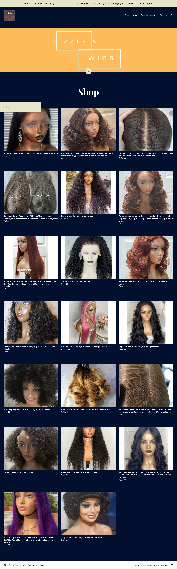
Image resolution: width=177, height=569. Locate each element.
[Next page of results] (92, 558)
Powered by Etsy (35, 565)
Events (144, 15)
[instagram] (172, 565)
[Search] (172, 15)
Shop (127, 15)
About (135, 15)
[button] (20, 107)
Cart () (163, 15)
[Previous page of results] (84, 558)
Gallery (154, 15)
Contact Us (140, 565)
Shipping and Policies (157, 565)
